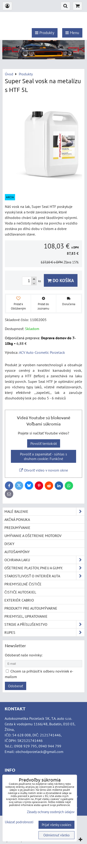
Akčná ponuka (17, 519)
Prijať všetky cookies (56, 825)
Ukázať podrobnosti (19, 822)
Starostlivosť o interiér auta (44, 576)
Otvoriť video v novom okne (43, 470)
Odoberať (15, 686)
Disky (9, 543)
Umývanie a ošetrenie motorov (32, 535)
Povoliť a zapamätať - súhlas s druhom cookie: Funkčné (43, 456)
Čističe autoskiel (20, 592)
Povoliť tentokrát (43, 443)
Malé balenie (44, 511)
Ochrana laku (44, 560)
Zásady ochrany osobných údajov (50, 812)
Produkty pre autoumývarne (30, 608)
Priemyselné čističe (23, 584)
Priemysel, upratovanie (26, 616)
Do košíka (60, 280)
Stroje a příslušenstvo (44, 624)
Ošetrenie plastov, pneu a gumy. (44, 568)
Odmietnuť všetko (56, 835)
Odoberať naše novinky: (23, 655)
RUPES (44, 632)
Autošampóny (17, 551)
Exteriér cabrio (19, 600)
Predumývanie (17, 527)
